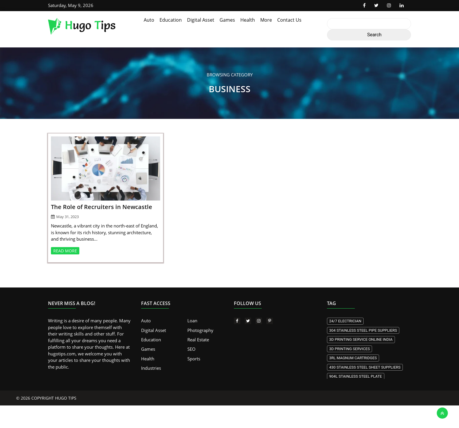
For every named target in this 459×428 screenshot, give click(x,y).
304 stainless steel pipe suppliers (363, 330)
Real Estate (198, 340)
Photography (200, 330)
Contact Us (289, 20)
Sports (193, 359)
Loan (192, 320)
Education (171, 20)
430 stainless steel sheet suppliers (365, 367)
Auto (149, 20)
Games (227, 20)
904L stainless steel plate (355, 376)
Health (247, 20)
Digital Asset (200, 20)
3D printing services (349, 349)
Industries (151, 368)
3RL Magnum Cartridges (353, 358)
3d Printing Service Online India (361, 339)
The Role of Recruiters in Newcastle (101, 207)
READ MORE (65, 251)
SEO (191, 349)
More (266, 20)
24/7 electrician (345, 321)
